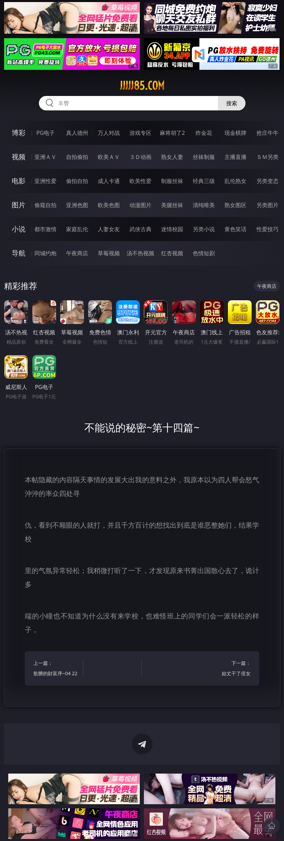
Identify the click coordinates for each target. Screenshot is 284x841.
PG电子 (45, 133)
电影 (18, 180)
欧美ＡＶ (109, 157)
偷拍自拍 (77, 181)
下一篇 (227, 669)
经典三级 (204, 181)
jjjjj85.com (142, 86)
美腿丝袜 (172, 205)
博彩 (18, 132)
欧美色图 (109, 205)
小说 (18, 229)
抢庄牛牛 (267, 133)
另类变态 (267, 181)
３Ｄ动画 (140, 157)
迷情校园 (172, 229)
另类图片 (267, 205)
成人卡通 (109, 181)
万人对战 (109, 133)
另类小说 (204, 229)
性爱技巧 (267, 229)
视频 (18, 156)
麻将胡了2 (172, 133)
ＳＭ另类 (267, 157)
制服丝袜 (172, 181)
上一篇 (57, 669)
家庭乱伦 (77, 229)
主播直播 (235, 157)
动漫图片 (140, 205)
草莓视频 (109, 253)
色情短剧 (204, 253)
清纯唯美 (204, 205)
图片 (18, 204)
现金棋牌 (235, 133)
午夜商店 (77, 253)
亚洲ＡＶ (45, 157)
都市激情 (45, 229)
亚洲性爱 (45, 181)
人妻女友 (109, 229)
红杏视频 (172, 253)
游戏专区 (140, 133)
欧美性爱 (140, 181)
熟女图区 (235, 205)
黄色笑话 (235, 229)
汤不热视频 (140, 253)
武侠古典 (140, 229)
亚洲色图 (77, 205)
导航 (18, 253)
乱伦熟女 (235, 181)
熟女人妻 (172, 157)
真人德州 (77, 133)
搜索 (231, 103)
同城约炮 (45, 253)
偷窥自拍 (45, 205)
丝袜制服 (204, 157)
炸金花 (204, 133)
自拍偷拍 (77, 157)
